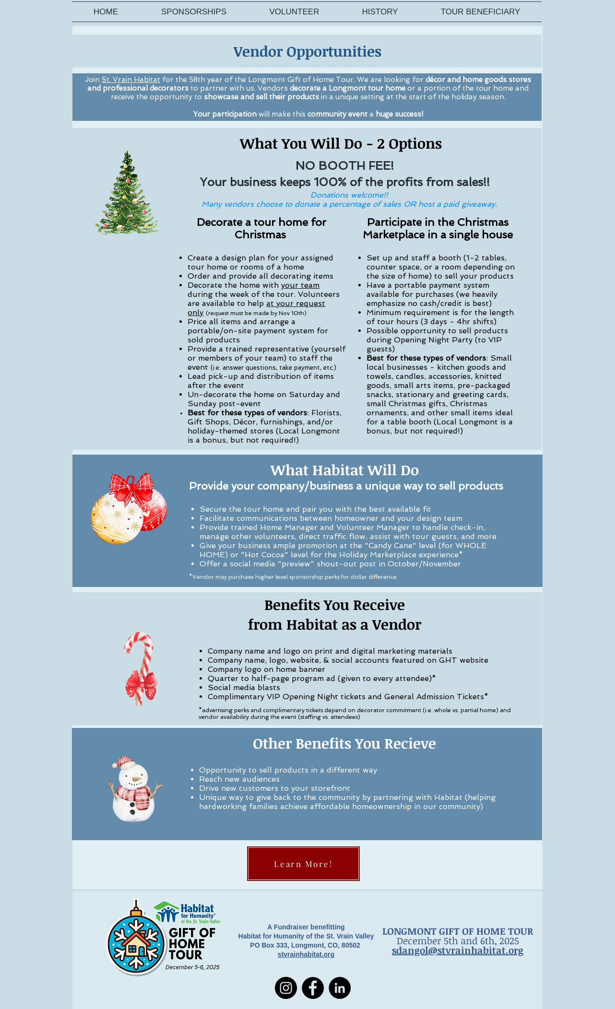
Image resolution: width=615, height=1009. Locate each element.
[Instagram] (286, 988)
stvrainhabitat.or (304, 954)
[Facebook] (313, 988)
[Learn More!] (303, 863)
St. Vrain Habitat (131, 79)
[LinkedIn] (340, 988)
